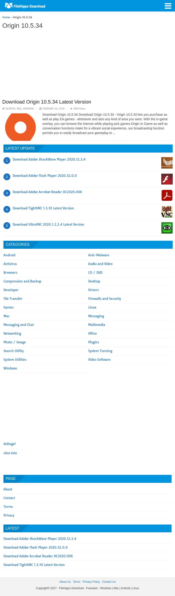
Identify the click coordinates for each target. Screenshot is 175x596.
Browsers (10, 273)
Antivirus (10, 264)
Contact (9, 498)
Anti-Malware (98, 255)
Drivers (93, 290)
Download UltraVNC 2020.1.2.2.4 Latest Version (48, 224)
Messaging (96, 316)
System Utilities (14, 360)
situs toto (10, 453)
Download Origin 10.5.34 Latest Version (46, 102)
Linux (92, 307)
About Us (65, 581)
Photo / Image (14, 342)
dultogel (9, 444)
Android (9, 255)
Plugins (93, 342)
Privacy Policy (91, 581)
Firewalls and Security (104, 299)
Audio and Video (100, 264)
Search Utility (13, 351)
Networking (12, 333)
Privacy (8, 515)
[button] (168, 5)
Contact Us (109, 581)
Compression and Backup (22, 281)
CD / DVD (95, 273)
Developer (11, 290)
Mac (19, 108)
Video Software (99, 360)
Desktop (10, 108)
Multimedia (96, 325)
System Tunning (100, 351)
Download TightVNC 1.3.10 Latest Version (43, 208)
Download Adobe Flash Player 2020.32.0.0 (45, 176)
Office (92, 333)
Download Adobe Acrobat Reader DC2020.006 (47, 192)
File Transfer (12, 299)
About (7, 489)
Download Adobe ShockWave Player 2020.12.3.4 (49, 159)
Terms (8, 507)
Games (8, 307)
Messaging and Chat (18, 325)
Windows (28, 108)
